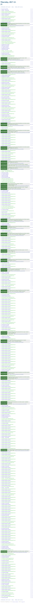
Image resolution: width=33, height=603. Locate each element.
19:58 (32, 510)
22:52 (32, 571)
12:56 (32, 324)
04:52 (32, 137)
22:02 (32, 558)
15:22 (32, 399)
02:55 (32, 77)
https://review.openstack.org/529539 (18, 270)
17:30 (32, 468)
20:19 (32, 518)
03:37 (32, 100)
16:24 (32, 438)
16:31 (32, 441)
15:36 (32, 411)
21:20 (32, 542)
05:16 (32, 143)
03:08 (32, 83)
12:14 (32, 304)
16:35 (32, 442)
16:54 (32, 451)
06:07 (31, 168)
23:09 (32, 580)
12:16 (32, 305)
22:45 (32, 568)
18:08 (32, 484)
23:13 (32, 583)
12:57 (32, 325)
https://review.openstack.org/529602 (22, 379)
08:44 (32, 215)
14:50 (32, 386)
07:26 (32, 208)
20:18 (32, 517)
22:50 (32, 570)
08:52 (32, 223)
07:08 (32, 201)
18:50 (32, 493)
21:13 (32, 539)
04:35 (32, 126)
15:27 (32, 405)
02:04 (32, 43)
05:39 (32, 153)
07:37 (32, 209)
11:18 (31, 291)
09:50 (31, 250)
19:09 (32, 503)
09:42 (32, 246)
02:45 (32, 69)
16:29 (32, 439)
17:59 (32, 480)
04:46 (32, 134)
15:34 (32, 408)
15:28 (32, 406)
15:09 (32, 394)
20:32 (32, 524)
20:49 (32, 531)
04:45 (32, 133)
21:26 (32, 548)
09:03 (31, 234)
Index (13, 6)
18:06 (32, 482)
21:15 (32, 540)
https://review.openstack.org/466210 (22, 185)
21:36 (32, 549)
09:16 (32, 241)
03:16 (32, 89)
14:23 (32, 368)
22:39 (32, 566)
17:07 (32, 457)
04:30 (31, 124)
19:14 (32, 504)
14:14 (32, 363)
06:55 (32, 196)
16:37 (32, 443)
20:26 (32, 521)
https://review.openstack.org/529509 (17, 221)
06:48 (32, 190)
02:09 (32, 56)
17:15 (32, 461)
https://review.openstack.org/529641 (22, 450)
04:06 (32, 119)
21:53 (32, 554)
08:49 (32, 217)
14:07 (32, 360)
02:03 (32, 41)
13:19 (32, 343)
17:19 (32, 463)
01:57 (32, 38)
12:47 (32, 318)
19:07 (32, 500)
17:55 (32, 478)
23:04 (32, 578)
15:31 (32, 407)
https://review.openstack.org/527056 (17, 25)
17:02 (32, 455)
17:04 (32, 456)
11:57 (32, 299)
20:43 (32, 529)
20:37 (32, 525)
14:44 (32, 382)
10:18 (32, 265)
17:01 (32, 454)
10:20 (32, 266)
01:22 (32, 32)
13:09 (31, 332)
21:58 (32, 555)
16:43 (32, 445)
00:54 (32, 13)
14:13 (32, 362)
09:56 (32, 255)
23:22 (32, 589)
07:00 (32, 197)
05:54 (32, 159)
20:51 (32, 533)
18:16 (32, 486)
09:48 (32, 248)
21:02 (32, 535)
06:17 (32, 171)
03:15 (32, 88)
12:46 (32, 317)
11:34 (32, 297)
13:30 (32, 347)
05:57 (31, 162)
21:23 (32, 546)
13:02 (32, 328)
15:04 (32, 393)
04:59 (32, 139)
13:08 (32, 330)
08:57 (32, 229)
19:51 (32, 506)
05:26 (32, 150)
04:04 (32, 118)
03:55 (32, 111)
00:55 (32, 16)
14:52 (32, 387)
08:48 (32, 216)
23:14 (32, 584)
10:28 (31, 269)
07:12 (32, 202)
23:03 (32, 577)
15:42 (32, 414)
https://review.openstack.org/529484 (17, 149)
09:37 (32, 245)
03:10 (32, 86)
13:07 (32, 329)
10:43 (32, 273)
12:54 (32, 323)
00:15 (32, 10)
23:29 (32, 596)
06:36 (31, 184)
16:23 (32, 436)
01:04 (32, 20)
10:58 (32, 280)
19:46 (32, 505)
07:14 (32, 203)
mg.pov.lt (23, 601)
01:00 (32, 18)
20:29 (32, 522)
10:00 (32, 256)
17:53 (32, 476)
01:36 (32, 36)
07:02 (32, 198)
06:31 (32, 179)
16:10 (32, 430)
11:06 (32, 284)
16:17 (32, 433)
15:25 (31, 402)
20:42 (32, 528)
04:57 (32, 138)
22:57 (32, 574)
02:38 (32, 63)
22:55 (32, 572)
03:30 (32, 95)
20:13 (32, 516)
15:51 (32, 420)
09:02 (32, 230)
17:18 (32, 462)
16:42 (32, 444)
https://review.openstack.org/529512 (17, 235)
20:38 (32, 527)
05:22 (32, 145)
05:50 (32, 158)
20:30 (32, 523)
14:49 (32, 385)
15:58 (32, 425)
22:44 (32, 567)
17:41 (32, 472)
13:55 (32, 356)
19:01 (32, 498)
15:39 (32, 412)
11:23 (32, 295)
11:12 (32, 287)
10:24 (32, 267)
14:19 (32, 366)
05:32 (32, 152)
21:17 (32, 541)
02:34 (32, 62)
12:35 (32, 312)
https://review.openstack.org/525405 (20, 404)
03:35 (32, 98)
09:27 (32, 243)
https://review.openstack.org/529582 (16, 342)
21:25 (32, 547)
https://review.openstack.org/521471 (18, 68)
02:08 (32, 53)
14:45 (32, 383)
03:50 (32, 108)
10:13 (32, 262)
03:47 (32, 106)
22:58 (32, 576)
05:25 (31, 147)
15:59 (32, 426)
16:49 (32, 448)
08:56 (31, 227)
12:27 (32, 309)
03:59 (32, 114)
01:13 (32, 29)
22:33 (32, 564)
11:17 (32, 288)
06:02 (31, 165)
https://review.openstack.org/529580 (21, 334)
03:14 (32, 87)
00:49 (32, 12)
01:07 (32, 22)
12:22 (32, 307)
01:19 (32, 31)
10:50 (32, 275)
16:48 (32, 447)
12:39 (32, 313)
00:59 (32, 17)
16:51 (31, 450)
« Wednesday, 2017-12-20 (5, 6)
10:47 (32, 274)
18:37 (32, 487)
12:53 (32, 322)
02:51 (32, 75)
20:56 (32, 534)
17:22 (32, 466)
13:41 (32, 350)
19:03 (32, 499)
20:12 (32, 515)
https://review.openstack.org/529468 (23, 132)
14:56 (32, 388)
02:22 (31, 58)
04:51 (32, 136)
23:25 (32, 591)
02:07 (32, 44)
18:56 (32, 497)
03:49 (32, 107)
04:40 (32, 129)
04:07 (32, 120)
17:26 (32, 467)
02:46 (31, 71)
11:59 (32, 300)
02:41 (31, 67)
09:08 (32, 237)
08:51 (32, 222)
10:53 (32, 278)
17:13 (32, 460)
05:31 (32, 151)
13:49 (32, 354)
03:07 (32, 82)
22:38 (32, 565)
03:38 (32, 101)
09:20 (32, 242)
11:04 (32, 282)
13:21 (32, 344)
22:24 (32, 559)
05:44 (32, 156)
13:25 (32, 345)
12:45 (32, 316)
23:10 (32, 582)
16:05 (32, 429)
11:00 (32, 281)
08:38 (32, 213)
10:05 (31, 260)
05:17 (32, 144)
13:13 (32, 337)
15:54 (32, 423)
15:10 (32, 395)
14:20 (32, 367)
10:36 (32, 272)
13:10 (32, 335)
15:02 (32, 392)
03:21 (32, 90)
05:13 (32, 142)
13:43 (32, 351)
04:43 (31, 131)
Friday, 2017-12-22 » (19, 6)
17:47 (32, 474)
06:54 (32, 195)
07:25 (32, 207)
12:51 (32, 319)
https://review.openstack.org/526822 (17, 60)
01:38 (32, 37)
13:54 (32, 355)
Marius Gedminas (15, 601)
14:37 (31, 377)
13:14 (32, 338)
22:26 (32, 560)
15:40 (32, 413)
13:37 (32, 349)
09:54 (32, 254)
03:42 (32, 104)
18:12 (32, 485)
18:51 (32, 494)
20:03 (32, 511)
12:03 (32, 301)
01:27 (32, 35)
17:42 (32, 473)
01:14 (32, 30)
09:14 (32, 240)
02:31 (32, 61)
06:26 (32, 172)
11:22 (32, 294)
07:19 (32, 204)
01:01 (32, 19)
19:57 (32, 509)
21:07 (32, 536)
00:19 (32, 11)
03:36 (32, 99)
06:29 (32, 178)
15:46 (32, 417)
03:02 (32, 80)
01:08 (32, 26)
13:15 (31, 341)
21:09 (32, 537)
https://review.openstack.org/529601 (17, 374)
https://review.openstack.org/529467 (17, 125)
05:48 (32, 157)
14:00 (32, 357)
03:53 (32, 110)
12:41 (32, 315)
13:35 (32, 348)
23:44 (32, 597)
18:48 (32, 492)
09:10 (32, 239)
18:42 (32, 490)
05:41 (32, 155)
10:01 (32, 258)
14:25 (32, 369)
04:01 (32, 117)
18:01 (32, 481)
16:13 (32, 432)
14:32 (31, 373)
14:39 (32, 381)
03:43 (32, 105)
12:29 (32, 310)
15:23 (32, 400)
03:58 (32, 112)
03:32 (32, 96)
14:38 (32, 380)
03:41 (32, 102)
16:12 (32, 431)
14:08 (32, 361)
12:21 (32, 306)
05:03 (32, 140)
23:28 (32, 595)
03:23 (32, 92)
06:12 (32, 170)
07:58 (32, 210)
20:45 (32, 530)
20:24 (32, 519)
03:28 (32, 93)
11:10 (32, 285)
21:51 (32, 553)
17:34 (32, 469)
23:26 (32, 592)
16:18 (32, 435)
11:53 (32, 298)
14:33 (32, 375)
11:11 (32, 286)
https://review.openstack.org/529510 (17, 228)
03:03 (32, 81)
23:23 (32, 590)
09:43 (32, 247)
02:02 (32, 39)
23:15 (32, 586)
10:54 (32, 279)
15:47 (32, 418)
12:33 (32, 311)
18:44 (32, 491)
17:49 (32, 475)
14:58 (32, 389)
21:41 (31, 551)
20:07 (32, 512)
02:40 (32, 64)
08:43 (32, 214)
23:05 (32, 579)
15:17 (32, 398)
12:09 (32, 303)
